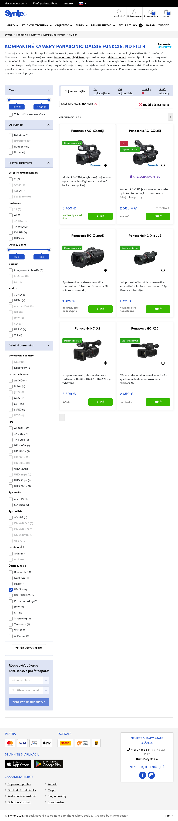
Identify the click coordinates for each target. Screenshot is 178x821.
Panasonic (22, 34)
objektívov (78, 57)
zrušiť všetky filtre (28, 648)
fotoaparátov (62, 57)
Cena (12, 90)
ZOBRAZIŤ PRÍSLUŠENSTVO (29, 702)
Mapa (52, 790)
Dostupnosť (16, 125)
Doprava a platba (19, 784)
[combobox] (29, 680)
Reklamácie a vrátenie (22, 796)
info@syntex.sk (148, 759)
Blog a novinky (57, 796)
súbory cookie (83, 815)
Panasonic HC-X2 (87, 328)
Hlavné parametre (20, 163)
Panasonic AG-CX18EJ (145, 131)
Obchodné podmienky (22, 790)
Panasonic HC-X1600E (145, 235)
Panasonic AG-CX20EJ (87, 131)
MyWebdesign (119, 815)
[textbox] (21, 680)
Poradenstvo (56, 802)
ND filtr (90, 104)
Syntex (8, 34)
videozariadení (117, 57)
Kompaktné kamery (54, 34)
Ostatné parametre (21, 345)
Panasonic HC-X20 (145, 328)
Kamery (35, 34)
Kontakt (68, 3)
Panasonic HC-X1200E (87, 235)
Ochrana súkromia (19, 802)
